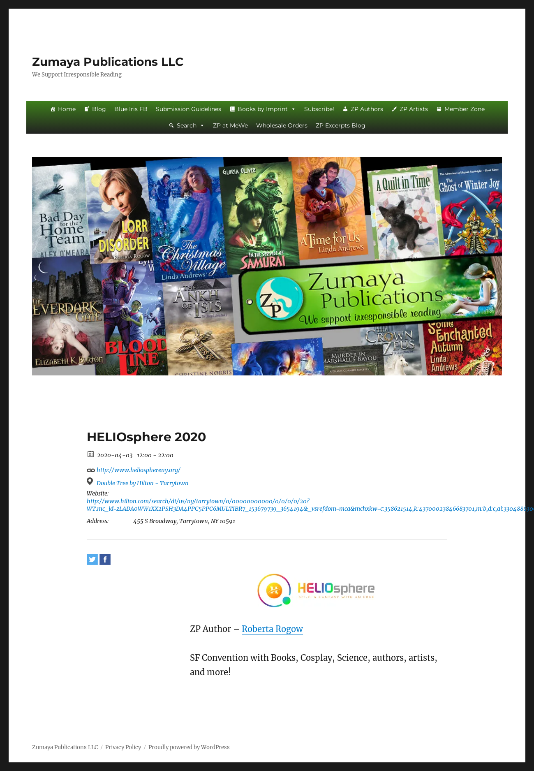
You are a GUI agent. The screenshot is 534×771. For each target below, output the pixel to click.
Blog (99, 109)
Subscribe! (319, 109)
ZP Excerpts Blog (340, 125)
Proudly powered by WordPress (189, 747)
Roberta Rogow (272, 629)
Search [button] (191, 125)
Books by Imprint (267, 109)
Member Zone (464, 109)
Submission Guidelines (188, 109)
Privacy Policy (123, 747)
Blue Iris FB (131, 109)
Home (67, 109)
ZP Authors (367, 109)
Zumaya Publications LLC (108, 62)
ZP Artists (414, 109)
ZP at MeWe (230, 125)
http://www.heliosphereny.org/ (133, 469)
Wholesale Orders (281, 125)
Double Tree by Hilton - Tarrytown (143, 483)
